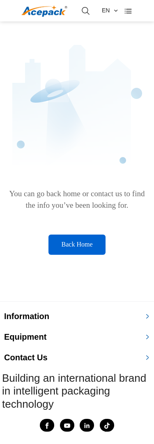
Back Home (77, 244)
